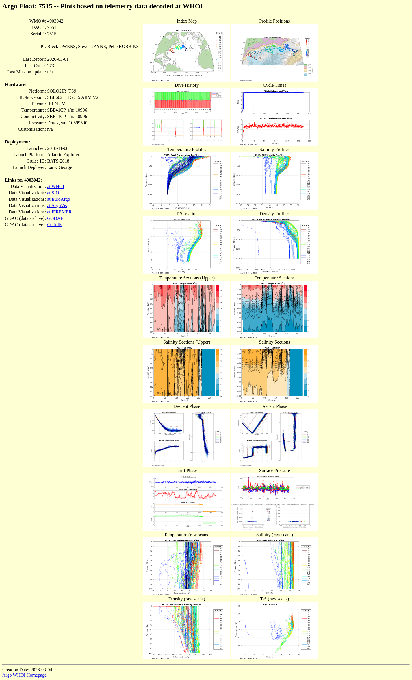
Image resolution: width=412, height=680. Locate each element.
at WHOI (55, 186)
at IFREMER (59, 211)
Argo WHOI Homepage (24, 674)
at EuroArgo (58, 199)
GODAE (55, 218)
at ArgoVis (57, 205)
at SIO (53, 192)
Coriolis (54, 224)
